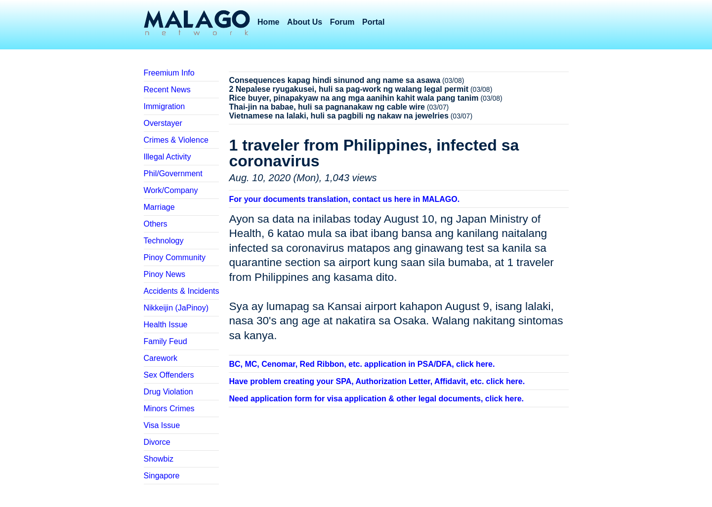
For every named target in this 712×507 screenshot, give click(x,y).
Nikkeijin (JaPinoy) (176, 308)
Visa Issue (162, 425)
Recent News (167, 89)
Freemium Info (169, 73)
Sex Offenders (169, 375)
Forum (342, 22)
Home (268, 22)
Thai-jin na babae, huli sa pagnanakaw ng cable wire (327, 107)
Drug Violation (168, 392)
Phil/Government (173, 173)
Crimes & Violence (176, 140)
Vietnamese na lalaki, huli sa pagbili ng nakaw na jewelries (338, 116)
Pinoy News (164, 274)
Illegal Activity (167, 157)
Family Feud (165, 341)
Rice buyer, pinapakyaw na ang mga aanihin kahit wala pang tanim (353, 98)
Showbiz (158, 459)
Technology (164, 240)
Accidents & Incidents (181, 291)
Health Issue (166, 324)
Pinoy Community (175, 257)
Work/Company (171, 190)
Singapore (162, 475)
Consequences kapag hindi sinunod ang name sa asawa (334, 80)
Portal (373, 22)
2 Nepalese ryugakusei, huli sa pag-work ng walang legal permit (348, 89)
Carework (160, 358)
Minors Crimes (169, 408)
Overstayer (163, 123)
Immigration (164, 106)
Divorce (157, 442)
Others (156, 224)
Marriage (159, 207)
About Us (304, 22)
